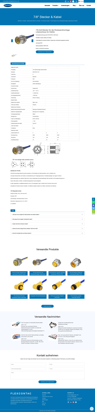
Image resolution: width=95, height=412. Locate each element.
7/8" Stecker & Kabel (45, 20)
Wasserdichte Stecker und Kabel (33, 20)
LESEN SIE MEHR (47, 306)
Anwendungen (65, 5)
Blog (74, 5)
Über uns (81, 5)
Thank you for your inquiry (47, 396)
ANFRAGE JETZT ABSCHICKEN (44, 51)
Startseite (47, 5)
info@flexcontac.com (74, 394)
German (81, 1)
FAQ (13, 210)
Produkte (55, 5)
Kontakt (89, 5)
